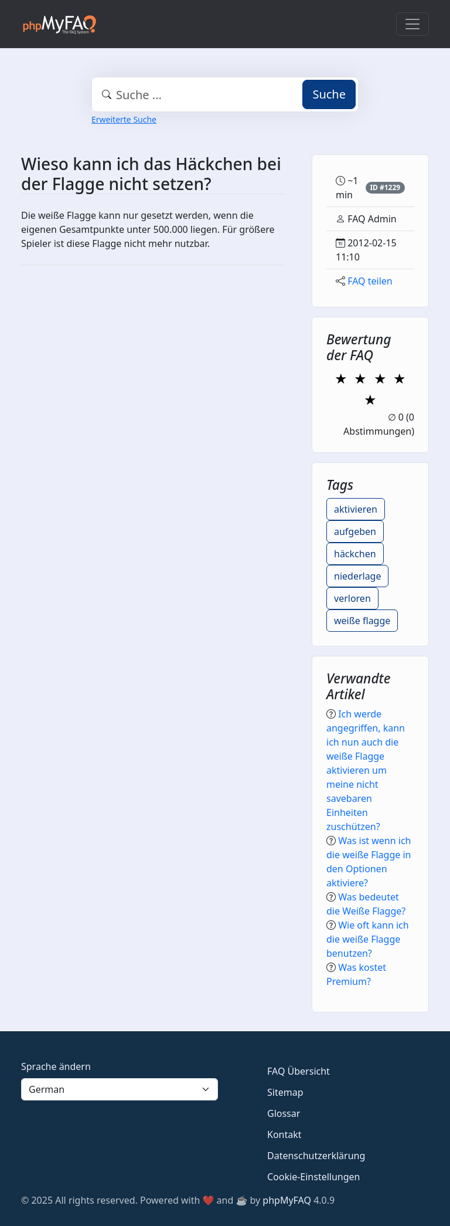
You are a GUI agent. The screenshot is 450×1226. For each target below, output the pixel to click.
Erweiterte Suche (123, 119)
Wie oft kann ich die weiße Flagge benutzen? (367, 939)
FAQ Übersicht (298, 1071)
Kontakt (284, 1134)
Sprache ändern (56, 1066)
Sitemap (285, 1092)
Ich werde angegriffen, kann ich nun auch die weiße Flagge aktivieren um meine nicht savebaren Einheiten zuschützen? (365, 770)
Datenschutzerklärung (316, 1155)
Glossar (283, 1113)
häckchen (355, 553)
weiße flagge (362, 620)
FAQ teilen (370, 281)
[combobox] (225, 94)
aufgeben (355, 531)
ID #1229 (385, 187)
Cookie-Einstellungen (313, 1176)
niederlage (357, 576)
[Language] (119, 1089)
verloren (352, 598)
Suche (329, 94)
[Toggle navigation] (412, 24)
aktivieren (355, 509)
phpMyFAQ (286, 1200)
